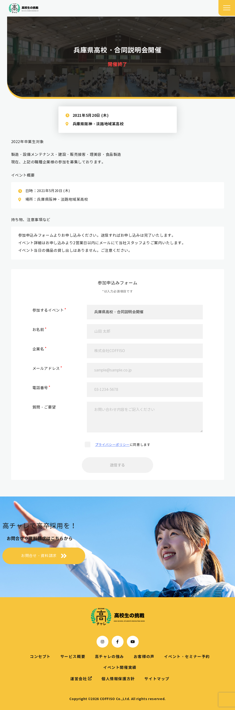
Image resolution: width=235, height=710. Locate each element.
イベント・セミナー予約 (187, 656)
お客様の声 (144, 656)
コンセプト (40, 656)
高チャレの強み (109, 656)
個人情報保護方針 (118, 679)
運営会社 (81, 678)
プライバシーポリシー (112, 445)
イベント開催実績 (120, 667)
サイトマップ (156, 679)
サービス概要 (72, 656)
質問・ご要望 (44, 407)
